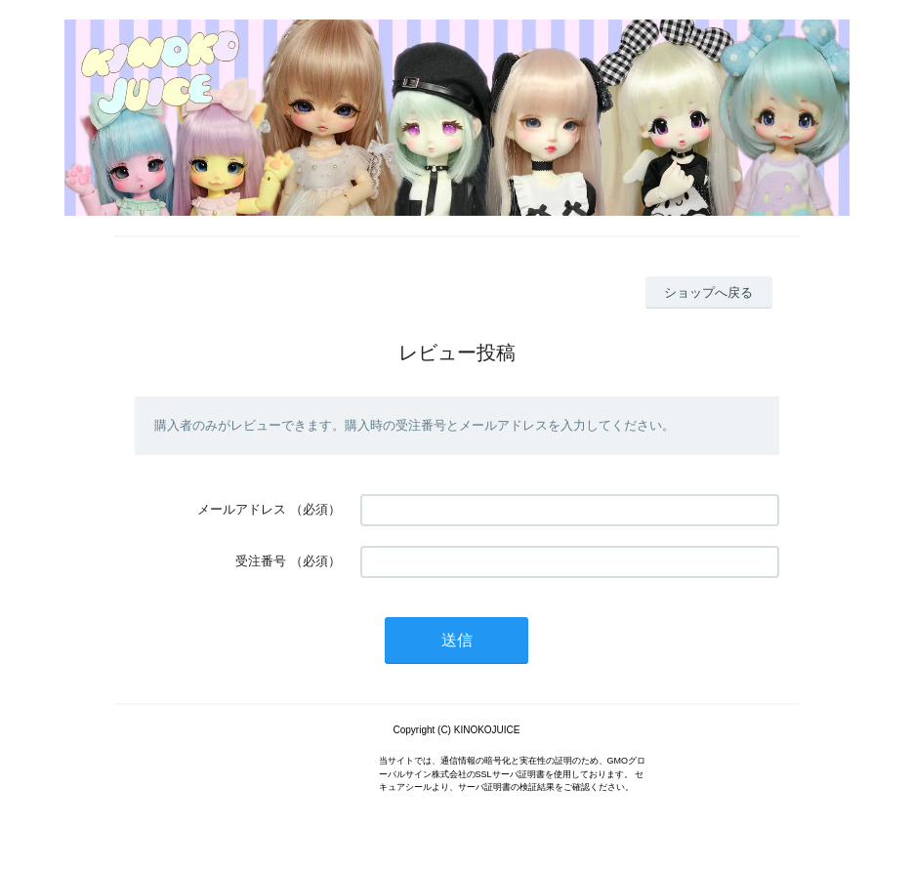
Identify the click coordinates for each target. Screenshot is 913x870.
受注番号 (260, 561)
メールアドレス (241, 509)
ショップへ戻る (708, 292)
